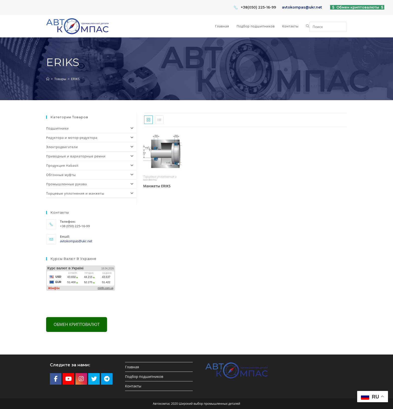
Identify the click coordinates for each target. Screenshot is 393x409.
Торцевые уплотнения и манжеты (159, 178)
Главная (132, 367)
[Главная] (47, 79)
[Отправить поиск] (342, 26)
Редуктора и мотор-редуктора (91, 137)
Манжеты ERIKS (156, 186)
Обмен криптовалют (77, 324)
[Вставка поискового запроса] (328, 27)
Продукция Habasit (91, 165)
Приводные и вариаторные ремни (91, 156)
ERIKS (75, 79)
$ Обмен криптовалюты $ (357, 7)
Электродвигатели (91, 146)
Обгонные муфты (91, 174)
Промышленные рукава (91, 184)
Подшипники (91, 128)
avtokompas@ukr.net (302, 7)
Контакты (133, 386)
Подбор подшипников (144, 376)
